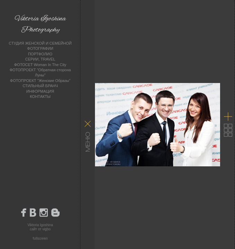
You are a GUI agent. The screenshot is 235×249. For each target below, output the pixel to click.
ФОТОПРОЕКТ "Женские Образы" (40, 81)
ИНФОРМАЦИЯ (40, 91)
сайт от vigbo (40, 229)
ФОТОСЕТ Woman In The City (40, 65)
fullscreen (40, 238)
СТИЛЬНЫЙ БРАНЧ (40, 86)
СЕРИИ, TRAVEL (40, 59)
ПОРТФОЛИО (40, 54)
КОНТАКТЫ (40, 96)
